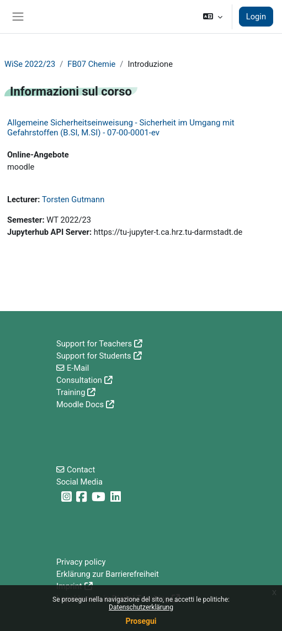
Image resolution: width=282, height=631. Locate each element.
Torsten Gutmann (73, 199)
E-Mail (78, 368)
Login (256, 17)
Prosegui (140, 621)
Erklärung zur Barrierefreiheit (107, 574)
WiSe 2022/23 (29, 64)
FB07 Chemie (91, 64)
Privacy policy (80, 562)
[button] (212, 16)
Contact (81, 470)
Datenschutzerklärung (141, 607)
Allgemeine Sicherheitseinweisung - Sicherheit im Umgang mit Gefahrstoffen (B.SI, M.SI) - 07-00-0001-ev (121, 128)
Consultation (79, 380)
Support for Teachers (94, 344)
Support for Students (93, 356)
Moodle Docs (80, 404)
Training (70, 392)
